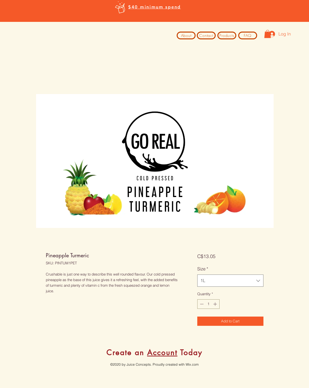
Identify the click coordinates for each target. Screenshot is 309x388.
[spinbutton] (208, 304)
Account (162, 352)
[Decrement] (201, 304)
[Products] (226, 35)
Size (202, 269)
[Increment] (215, 304)
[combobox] (230, 281)
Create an (126, 352)
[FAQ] (247, 35)
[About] (186, 35)
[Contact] (206, 35)
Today (189, 352)
